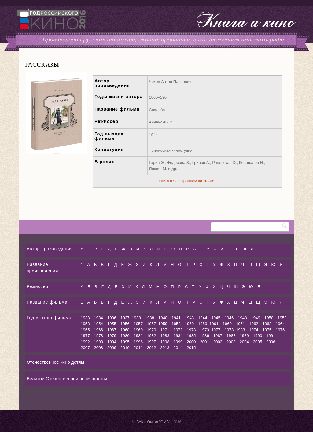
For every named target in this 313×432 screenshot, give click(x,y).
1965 (85, 330)
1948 (242, 318)
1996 (138, 341)
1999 (178, 341)
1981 (138, 335)
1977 (85, 335)
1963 (266, 323)
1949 (255, 318)
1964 (280, 323)
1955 (111, 323)
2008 (98, 347)
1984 (178, 335)
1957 (138, 323)
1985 (191, 335)
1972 (178, 330)
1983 (164, 335)
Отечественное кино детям (55, 362)
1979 (111, 335)
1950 (269, 318)
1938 (149, 318)
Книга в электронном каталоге (186, 181)
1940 (163, 318)
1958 (176, 323)
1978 (98, 335)
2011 (138, 347)
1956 (125, 323)
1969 (138, 330)
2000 (191, 341)
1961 (240, 323)
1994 (111, 341)
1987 (218, 335)
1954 (98, 323)
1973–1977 (210, 330)
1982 (151, 335)
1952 (282, 318)
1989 (244, 335)
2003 (231, 341)
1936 (111, 318)
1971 (164, 330)
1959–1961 (208, 323)
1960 (227, 323)
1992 (85, 341)
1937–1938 (130, 318)
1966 (98, 330)
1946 (229, 318)
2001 (204, 341)
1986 (204, 335)
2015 (191, 347)
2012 (151, 347)
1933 (85, 318)
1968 (125, 330)
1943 (189, 318)
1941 (176, 318)
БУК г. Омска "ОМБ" (153, 422)
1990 (257, 335)
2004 (244, 341)
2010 (125, 347)
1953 (85, 323)
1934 (98, 318)
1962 (253, 323)
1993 (98, 341)
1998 (164, 341)
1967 (111, 330)
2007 (85, 347)
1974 (253, 330)
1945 (215, 318)
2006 (270, 341)
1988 (231, 335)
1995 (125, 341)
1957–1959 (157, 323)
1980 (125, 335)
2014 (178, 347)
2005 (257, 341)
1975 (266, 330)
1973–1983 (235, 330)
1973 (191, 330)
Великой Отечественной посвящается (67, 378)
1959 (189, 323)
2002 (218, 341)
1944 (202, 318)
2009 (111, 347)
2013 (164, 347)
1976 (280, 330)
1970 (151, 330)
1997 (151, 341)
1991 (270, 335)
